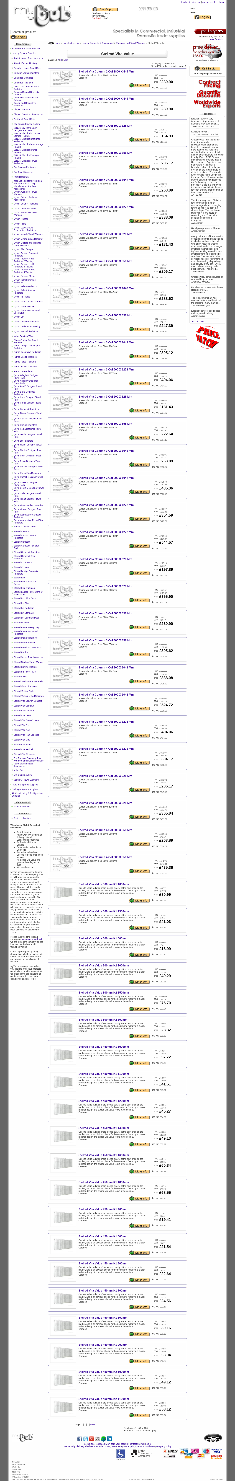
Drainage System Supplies (25, 789)
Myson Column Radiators (26, 203)
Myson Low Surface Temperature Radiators (25, 228)
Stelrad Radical (21, 652)
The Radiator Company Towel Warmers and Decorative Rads (28, 759)
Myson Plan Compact (24, 249)
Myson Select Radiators (25, 286)
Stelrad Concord (21, 567)
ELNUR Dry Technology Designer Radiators (25, 129)
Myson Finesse (21, 219)
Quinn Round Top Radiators (27, 473)
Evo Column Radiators (25, 167)
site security (69, 1446)
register (220, 39)
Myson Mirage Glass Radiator (28, 239)
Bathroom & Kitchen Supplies (26, 48)
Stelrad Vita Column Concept (28, 701)
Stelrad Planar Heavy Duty (26, 627)
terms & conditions (146, 1446)
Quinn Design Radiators (25, 425)
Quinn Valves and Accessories (28, 505)
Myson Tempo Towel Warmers (28, 301)
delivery (80, 1446)
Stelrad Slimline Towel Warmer (28, 662)
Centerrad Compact (23, 78)
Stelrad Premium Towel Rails (28, 647)
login (212, 39)
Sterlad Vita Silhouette (24, 754)
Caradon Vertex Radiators (26, 73)
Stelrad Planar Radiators (26, 638)
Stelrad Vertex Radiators (25, 686)
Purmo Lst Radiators (24, 371)
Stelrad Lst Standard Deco (26, 617)
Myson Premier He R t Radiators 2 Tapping (24, 259)
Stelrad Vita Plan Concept (26, 735)
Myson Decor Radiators (25, 208)
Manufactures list (21, 806)
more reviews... (198, 321)
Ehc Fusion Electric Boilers (27, 124)
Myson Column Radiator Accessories (25, 198)
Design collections (22, 818)
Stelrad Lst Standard (24, 613)
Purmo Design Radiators (26, 357)
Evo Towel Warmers (23, 172)
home (222, 2)
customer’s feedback (32, 939)
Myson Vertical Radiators (26, 331)
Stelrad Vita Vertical (23, 749)
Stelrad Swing (20, 676)
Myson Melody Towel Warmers (28, 234)
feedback (185, 2)
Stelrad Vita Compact (24, 705)
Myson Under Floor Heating (27, 326)
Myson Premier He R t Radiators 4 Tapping (24, 265)
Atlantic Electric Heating (25, 63)
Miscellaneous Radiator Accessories (25, 187)
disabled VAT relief (94, 1446)
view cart (196, 2)
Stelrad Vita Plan (22, 730)
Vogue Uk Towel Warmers (26, 780)
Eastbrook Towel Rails (24, 119)
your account (122, 1444)
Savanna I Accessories (25, 526)
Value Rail (18, 770)
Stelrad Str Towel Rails (25, 672)
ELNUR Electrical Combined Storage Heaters (27, 134)
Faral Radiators (21, 177)
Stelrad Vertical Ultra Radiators (28, 696)
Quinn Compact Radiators (26, 409)
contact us (207, 2)
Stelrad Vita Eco (21, 725)
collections (89, 1444)
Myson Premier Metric (24, 276)
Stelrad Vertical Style (24, 691)
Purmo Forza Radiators (25, 361)
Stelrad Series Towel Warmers (28, 657)
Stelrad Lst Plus (21, 603)
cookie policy (129, 1446)
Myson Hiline (20, 224)
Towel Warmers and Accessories (23, 764)
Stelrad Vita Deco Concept (26, 720)
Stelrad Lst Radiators (24, 608)
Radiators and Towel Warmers (28, 58)
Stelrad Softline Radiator (25, 667)
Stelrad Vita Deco (22, 715)
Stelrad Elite (19, 577)
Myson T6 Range (22, 296)
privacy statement (113, 1446)
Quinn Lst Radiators (23, 441)
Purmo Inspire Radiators (25, 366)
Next (66, 60)
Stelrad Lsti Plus (21, 622)
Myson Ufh (19, 317)
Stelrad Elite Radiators (24, 588)
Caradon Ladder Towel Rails (27, 68)
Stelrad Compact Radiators (27, 552)
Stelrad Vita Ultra (22, 739)
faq (215, 2)
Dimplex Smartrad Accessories (28, 114)
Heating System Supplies (24, 53)
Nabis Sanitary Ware (24, 336)
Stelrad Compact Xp (23, 562)
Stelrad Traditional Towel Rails (28, 681)
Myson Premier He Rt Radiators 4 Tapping (24, 270)
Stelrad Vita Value (22, 744)
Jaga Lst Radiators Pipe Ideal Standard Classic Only (28, 182)
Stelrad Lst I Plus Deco (25, 598)
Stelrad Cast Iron (22, 531)
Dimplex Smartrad (22, 109)
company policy (163, 1446)
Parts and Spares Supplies (25, 784)
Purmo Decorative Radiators (27, 352)
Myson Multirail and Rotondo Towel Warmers (27, 244)
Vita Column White (23, 775)
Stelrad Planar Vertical (24, 642)
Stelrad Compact (22, 542)
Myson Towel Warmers (25, 306)
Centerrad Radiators (23, 82)
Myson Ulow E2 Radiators (26, 321)
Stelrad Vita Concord (24, 710)
